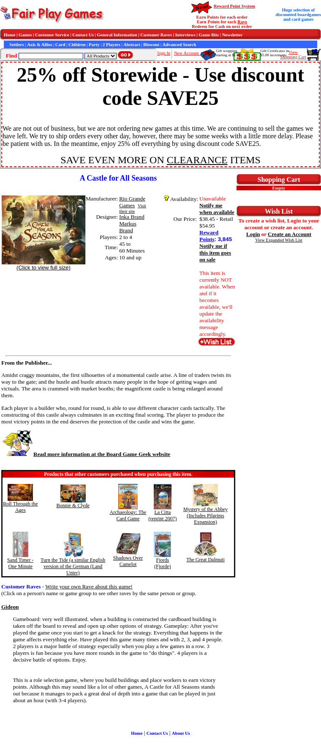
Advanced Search (179, 44)
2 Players (111, 44)
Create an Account (289, 234)
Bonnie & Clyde (73, 505)
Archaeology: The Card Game (128, 515)
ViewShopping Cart (293, 54)
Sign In (163, 53)
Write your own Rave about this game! (89, 586)
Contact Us (83, 35)
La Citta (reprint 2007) (162, 515)
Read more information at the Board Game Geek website (85, 454)
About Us (181, 733)
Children (77, 44)
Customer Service (52, 35)
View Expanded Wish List (278, 240)
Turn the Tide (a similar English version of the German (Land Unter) (73, 566)
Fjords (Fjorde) (162, 563)
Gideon (10, 607)
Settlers (16, 44)
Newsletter (232, 35)
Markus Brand (127, 227)
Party (94, 44)
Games (25, 35)
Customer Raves (156, 35)
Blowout (151, 44)
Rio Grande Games (132, 202)
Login (253, 234)
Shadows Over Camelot (128, 561)
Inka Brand (131, 217)
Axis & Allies (39, 44)
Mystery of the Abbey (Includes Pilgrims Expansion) (205, 515)
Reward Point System (234, 6)
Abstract (131, 44)
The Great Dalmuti (205, 560)
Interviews (185, 35)
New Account (187, 53)
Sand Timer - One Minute (20, 563)
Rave (242, 21)
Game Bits (209, 35)
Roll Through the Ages (20, 507)
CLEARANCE (197, 159)
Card (60, 44)
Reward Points (208, 235)
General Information (117, 35)
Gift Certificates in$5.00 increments (275, 53)
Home (9, 35)
